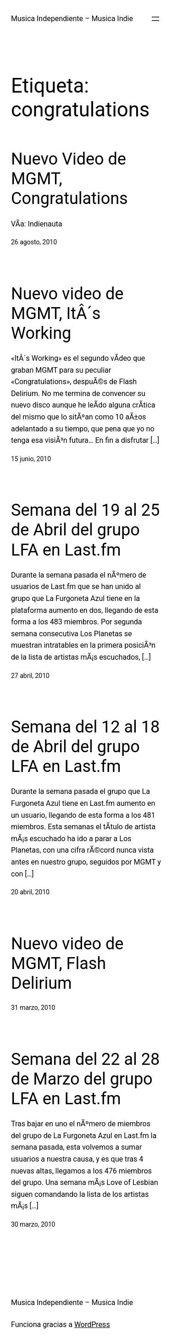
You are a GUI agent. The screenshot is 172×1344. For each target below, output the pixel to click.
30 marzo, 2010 (33, 1224)
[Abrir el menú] (155, 18)
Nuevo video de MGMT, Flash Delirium (67, 963)
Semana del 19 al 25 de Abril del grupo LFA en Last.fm (85, 530)
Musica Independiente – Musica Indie (72, 18)
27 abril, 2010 (30, 675)
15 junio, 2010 (31, 459)
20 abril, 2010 (30, 892)
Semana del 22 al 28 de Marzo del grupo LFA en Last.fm (85, 1079)
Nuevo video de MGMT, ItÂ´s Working (67, 313)
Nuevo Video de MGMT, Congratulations (69, 178)
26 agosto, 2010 (34, 242)
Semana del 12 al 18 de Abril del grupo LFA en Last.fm (85, 746)
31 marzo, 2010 (33, 1007)
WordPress (92, 1324)
